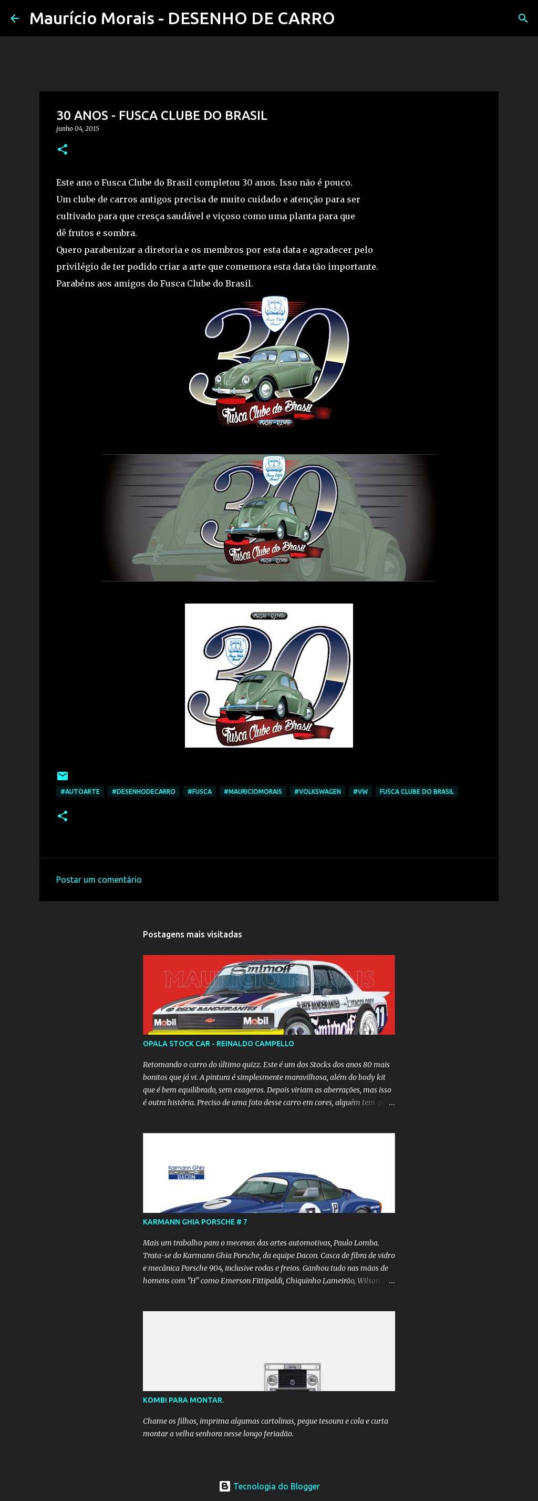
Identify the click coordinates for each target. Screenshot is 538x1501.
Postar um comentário (99, 879)
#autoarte (80, 791)
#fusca (200, 791)
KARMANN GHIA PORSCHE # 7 (195, 1222)
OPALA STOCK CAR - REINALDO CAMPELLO (218, 1043)
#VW (360, 791)
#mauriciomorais (253, 791)
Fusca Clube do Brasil (417, 791)
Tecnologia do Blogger (269, 1486)
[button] (62, 150)
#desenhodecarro (143, 791)
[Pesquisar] (350, 18)
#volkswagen (317, 791)
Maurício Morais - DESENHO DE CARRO (182, 17)
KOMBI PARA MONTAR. (183, 1400)
